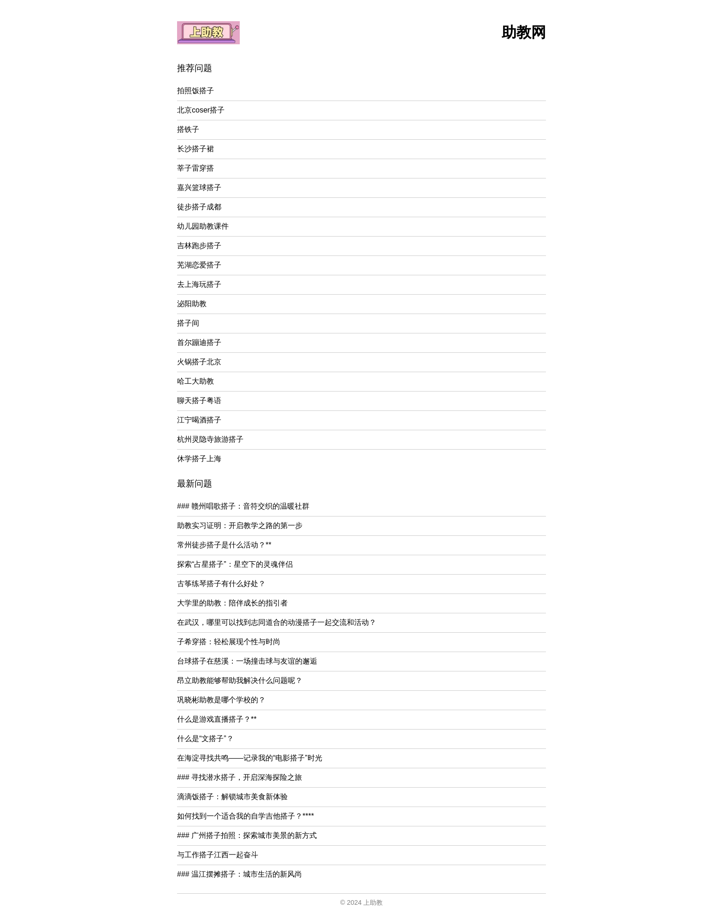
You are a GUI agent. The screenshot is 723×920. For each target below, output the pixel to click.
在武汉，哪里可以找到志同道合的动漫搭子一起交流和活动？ (276, 622)
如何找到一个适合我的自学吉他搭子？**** (245, 816)
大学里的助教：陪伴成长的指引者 (232, 603)
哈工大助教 (195, 381)
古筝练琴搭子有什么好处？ (221, 584)
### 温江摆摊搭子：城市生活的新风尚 (239, 874)
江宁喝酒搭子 (199, 420)
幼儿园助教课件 (203, 226)
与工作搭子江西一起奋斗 (217, 855)
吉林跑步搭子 (199, 245)
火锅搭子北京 (199, 362)
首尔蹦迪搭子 (199, 342)
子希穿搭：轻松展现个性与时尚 (228, 642)
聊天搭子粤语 (199, 400)
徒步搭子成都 (199, 207)
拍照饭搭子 (195, 91)
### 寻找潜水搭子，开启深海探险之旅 (239, 777)
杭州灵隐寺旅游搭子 (210, 439)
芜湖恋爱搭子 (199, 265)
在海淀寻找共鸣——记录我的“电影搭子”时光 (249, 758)
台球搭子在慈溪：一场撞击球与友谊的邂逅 (247, 661)
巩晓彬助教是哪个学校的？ (221, 700)
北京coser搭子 (201, 110)
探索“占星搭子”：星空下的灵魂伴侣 (235, 564)
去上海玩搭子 (199, 284)
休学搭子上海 (199, 459)
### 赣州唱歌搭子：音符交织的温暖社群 (243, 506)
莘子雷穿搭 (195, 168)
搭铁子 (188, 129)
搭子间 (188, 323)
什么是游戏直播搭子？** (216, 719)
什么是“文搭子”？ (205, 738)
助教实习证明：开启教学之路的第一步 (239, 525)
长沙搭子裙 (195, 149)
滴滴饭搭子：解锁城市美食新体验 (232, 797)
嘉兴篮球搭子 (199, 187)
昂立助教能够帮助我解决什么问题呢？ (239, 680)
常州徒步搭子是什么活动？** (224, 545)
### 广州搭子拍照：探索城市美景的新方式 (247, 835)
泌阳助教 (192, 304)
